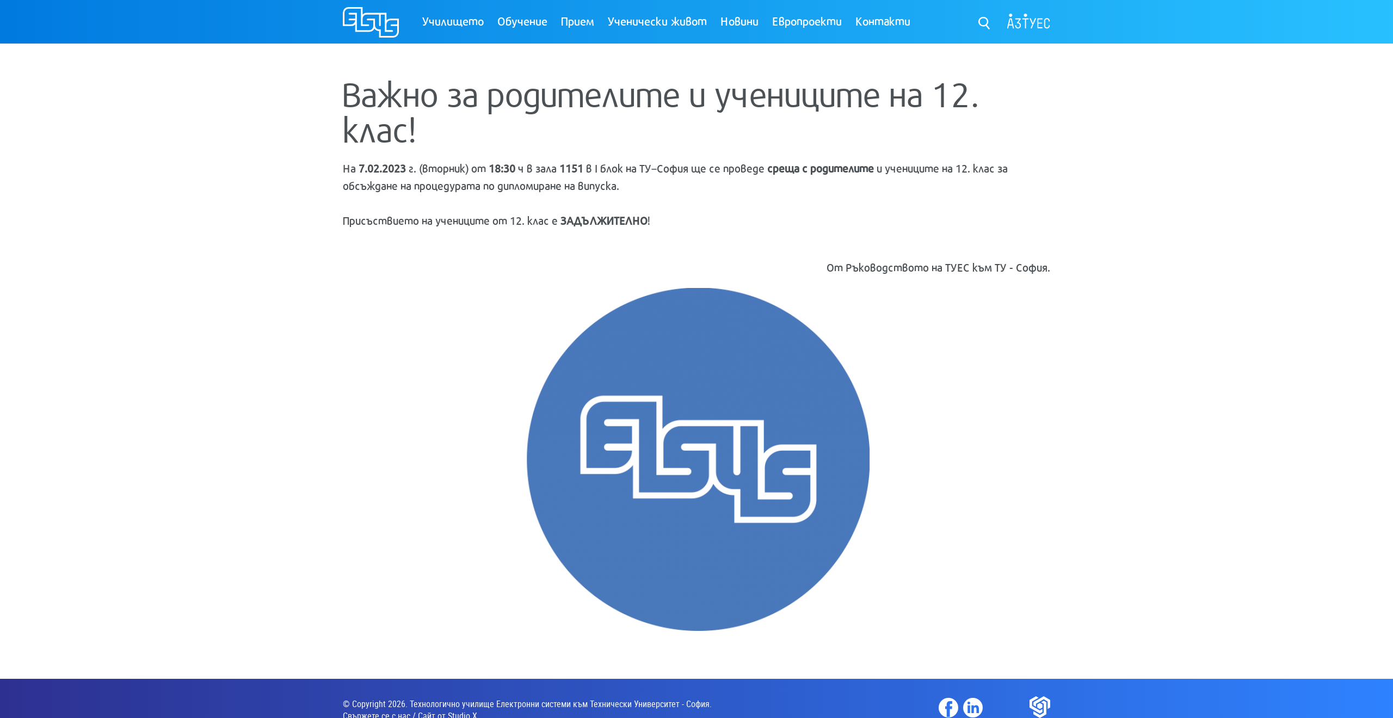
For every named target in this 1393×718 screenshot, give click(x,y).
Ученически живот (657, 20)
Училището (453, 20)
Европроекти (807, 20)
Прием (577, 20)
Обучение (522, 20)
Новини (739, 20)
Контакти (882, 20)
